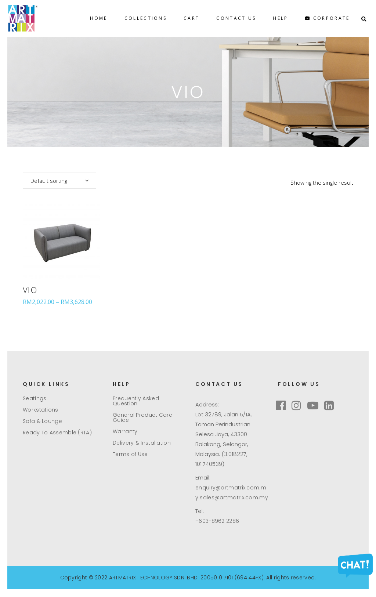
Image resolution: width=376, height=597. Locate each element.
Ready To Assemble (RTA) (57, 432)
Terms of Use (130, 454)
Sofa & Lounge (42, 421)
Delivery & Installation (142, 442)
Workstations (40, 409)
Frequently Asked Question (136, 401)
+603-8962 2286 (217, 521)
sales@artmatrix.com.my (234, 497)
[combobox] (59, 181)
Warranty (125, 431)
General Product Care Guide (142, 417)
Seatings (34, 398)
